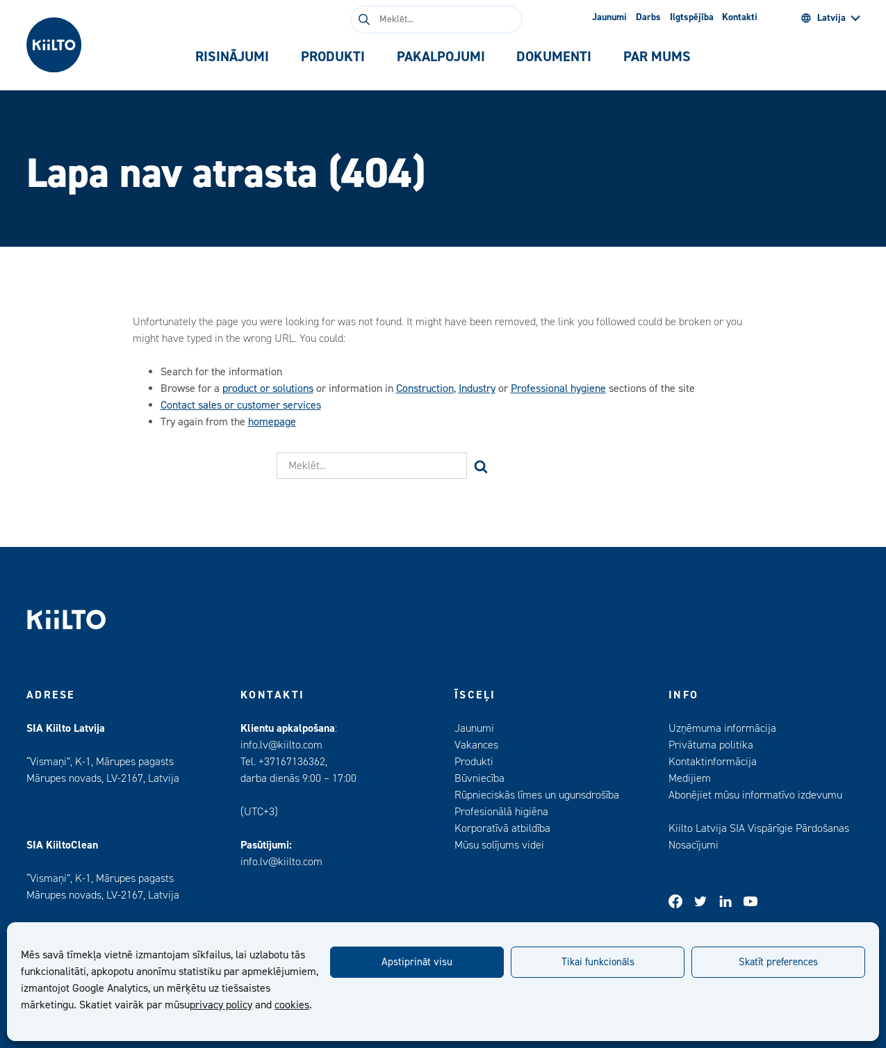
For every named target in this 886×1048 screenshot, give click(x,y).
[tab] (232, 57)
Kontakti (739, 17)
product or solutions (267, 388)
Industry (477, 388)
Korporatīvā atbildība (502, 828)
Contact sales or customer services (241, 405)
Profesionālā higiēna (501, 812)
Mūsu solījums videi (499, 845)
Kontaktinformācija (712, 762)
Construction (425, 388)
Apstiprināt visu (417, 962)
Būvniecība (479, 778)
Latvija (823, 18)
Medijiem (689, 778)
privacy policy (221, 1005)
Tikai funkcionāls (597, 962)
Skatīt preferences (778, 962)
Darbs (648, 17)
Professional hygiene (558, 388)
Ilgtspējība (692, 17)
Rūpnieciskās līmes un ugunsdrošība (536, 795)
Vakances (476, 745)
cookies (291, 1005)
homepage (272, 422)
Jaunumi (609, 17)
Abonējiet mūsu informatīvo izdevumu (755, 795)
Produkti (473, 762)
